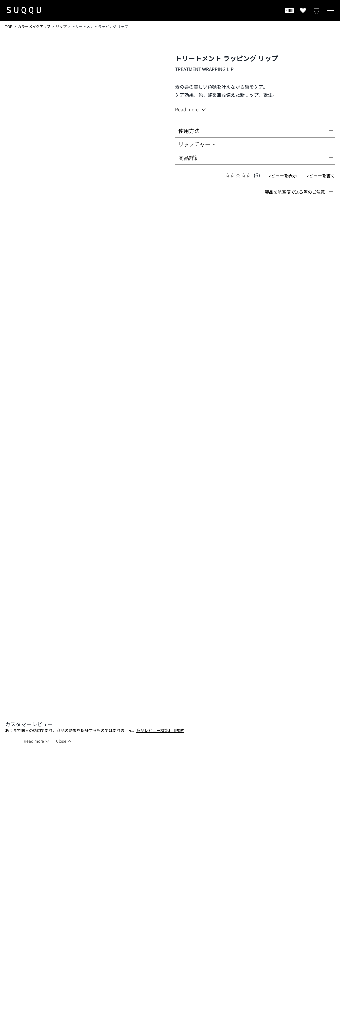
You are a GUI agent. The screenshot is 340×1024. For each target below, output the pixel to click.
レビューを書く (320, 175)
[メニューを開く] (330, 10)
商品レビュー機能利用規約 (160, 730)
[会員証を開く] (289, 10)
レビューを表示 (282, 175)
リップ (61, 26)
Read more (34, 741)
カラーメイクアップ (34, 26)
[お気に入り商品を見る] (303, 10)
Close (61, 741)
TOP (8, 26)
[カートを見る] (316, 10)
